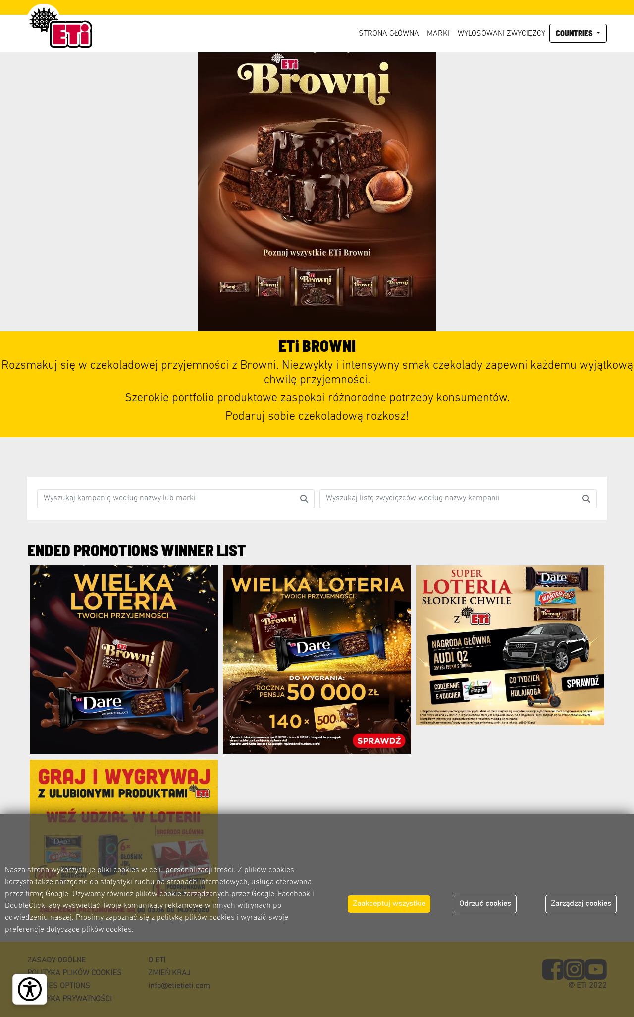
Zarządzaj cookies (581, 904)
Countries (575, 33)
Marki (438, 34)
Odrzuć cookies (485, 904)
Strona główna (389, 34)
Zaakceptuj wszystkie (389, 904)
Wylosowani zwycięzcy (501, 34)
